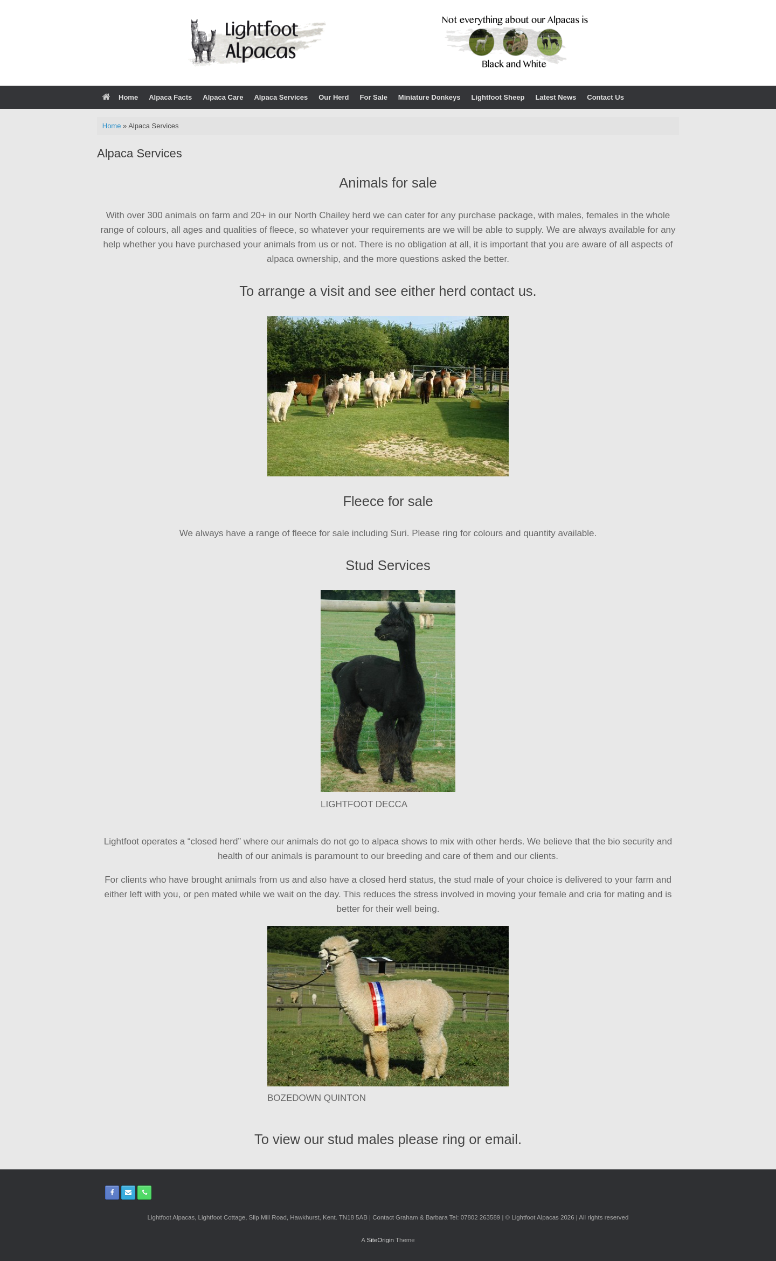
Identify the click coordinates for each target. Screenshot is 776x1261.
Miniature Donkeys (429, 97)
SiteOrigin (380, 1240)
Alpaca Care (223, 97)
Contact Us (605, 97)
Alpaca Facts (170, 97)
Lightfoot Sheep (497, 97)
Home (120, 97)
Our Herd (333, 97)
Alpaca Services (281, 97)
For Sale (373, 97)
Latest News (555, 97)
